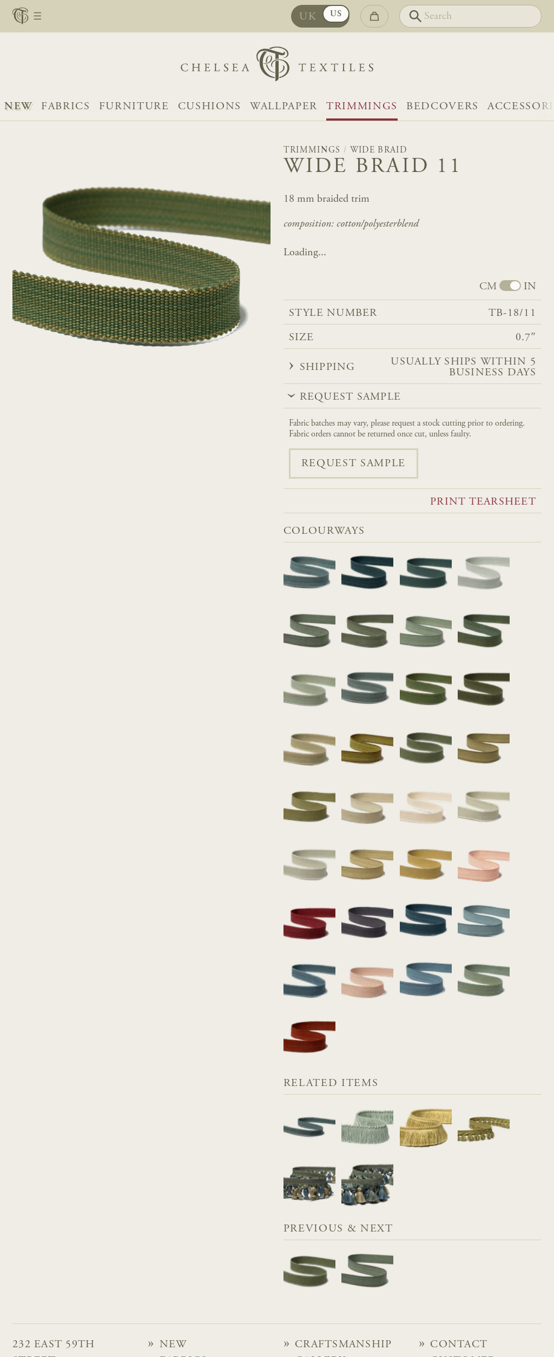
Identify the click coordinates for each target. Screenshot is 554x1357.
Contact (458, 1344)
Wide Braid (378, 150)
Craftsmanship (343, 1344)
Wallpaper (284, 106)
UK (307, 16)
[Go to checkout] (374, 16)
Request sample (353, 463)
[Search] (470, 16)
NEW (18, 106)
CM (488, 286)
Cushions (209, 106)
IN (530, 286)
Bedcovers (442, 106)
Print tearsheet (483, 502)
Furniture (134, 106)
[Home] (277, 66)
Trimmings (362, 106)
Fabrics (65, 106)
